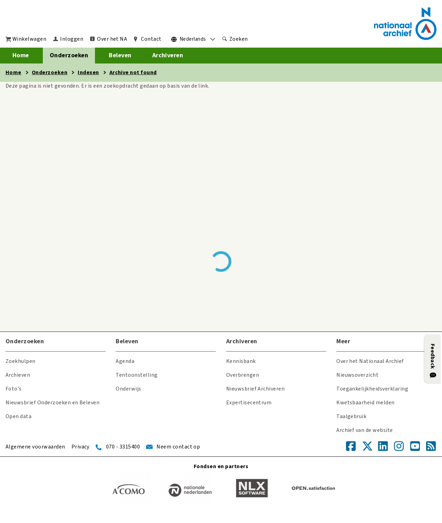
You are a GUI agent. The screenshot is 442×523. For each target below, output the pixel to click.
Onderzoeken (69, 55)
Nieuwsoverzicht (357, 375)
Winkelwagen (29, 39)
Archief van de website (364, 430)
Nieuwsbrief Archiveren (255, 389)
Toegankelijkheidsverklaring (372, 389)
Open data (18, 416)
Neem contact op (178, 447)
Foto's (14, 389)
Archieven (18, 375)
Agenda (125, 361)
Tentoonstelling (136, 375)
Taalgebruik (351, 416)
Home (20, 55)
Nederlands (193, 39)
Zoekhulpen (21, 361)
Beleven (120, 55)
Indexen (88, 72)
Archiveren (167, 55)
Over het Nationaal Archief (370, 361)
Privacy (80, 447)
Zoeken (238, 39)
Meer (343, 341)
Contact (151, 39)
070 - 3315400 (123, 447)
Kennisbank (241, 361)
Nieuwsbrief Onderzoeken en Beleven (52, 402)
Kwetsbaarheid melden (365, 402)
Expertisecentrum (249, 402)
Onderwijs (128, 389)
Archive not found (133, 72)
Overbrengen (242, 375)
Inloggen (71, 39)
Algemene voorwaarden (35, 447)
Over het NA (112, 39)
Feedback (432, 356)
